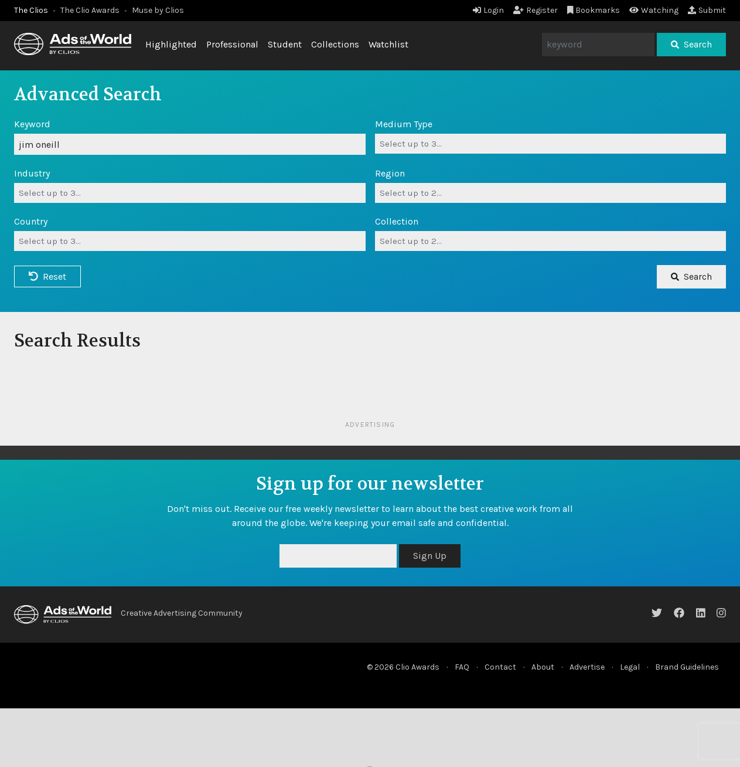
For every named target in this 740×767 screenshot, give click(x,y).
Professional (232, 44)
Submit (707, 10)
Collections (335, 44)
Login (488, 10)
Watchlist (388, 44)
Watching (653, 10)
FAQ (462, 667)
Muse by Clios (158, 10)
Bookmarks (593, 10)
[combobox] (551, 143)
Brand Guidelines (687, 667)
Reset (47, 276)
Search (691, 44)
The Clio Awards (90, 10)
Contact (500, 667)
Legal (630, 667)
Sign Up (429, 555)
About (542, 667)
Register (535, 10)
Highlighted (171, 44)
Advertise (587, 667)
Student (285, 44)
